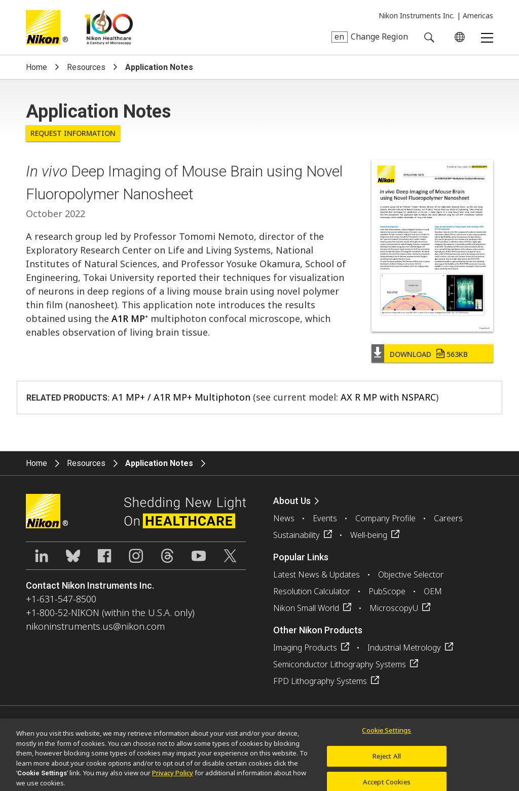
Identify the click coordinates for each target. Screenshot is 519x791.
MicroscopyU (393, 608)
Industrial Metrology (404, 647)
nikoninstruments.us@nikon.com (95, 626)
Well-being (368, 535)
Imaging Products (305, 647)
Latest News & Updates (316, 574)
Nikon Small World (306, 608)
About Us (292, 500)
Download (429, 354)
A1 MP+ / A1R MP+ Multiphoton (181, 397)
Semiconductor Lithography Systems (339, 664)
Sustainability (296, 535)
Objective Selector (410, 574)
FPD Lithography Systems (320, 681)
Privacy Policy (172, 775)
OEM (433, 591)
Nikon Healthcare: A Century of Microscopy (109, 27)
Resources (86, 67)
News (283, 518)
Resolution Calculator (311, 591)
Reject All (387, 759)
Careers (448, 518)
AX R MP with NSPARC (388, 397)
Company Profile (385, 518)
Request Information (73, 133)
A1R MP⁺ (130, 318)
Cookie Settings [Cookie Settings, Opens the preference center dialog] (386, 733)
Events (325, 518)
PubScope (386, 591)
